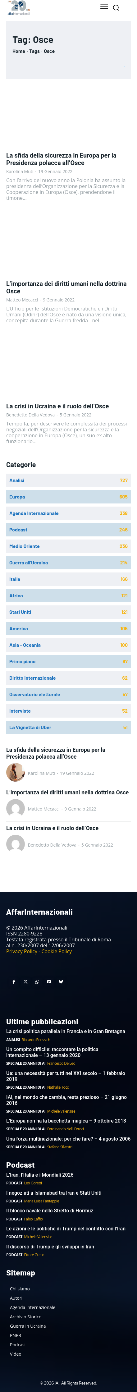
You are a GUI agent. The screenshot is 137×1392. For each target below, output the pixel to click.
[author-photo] (16, 773)
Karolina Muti (19, 171)
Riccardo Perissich (36, 1039)
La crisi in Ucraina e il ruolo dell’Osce (57, 406)
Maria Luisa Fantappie (41, 1201)
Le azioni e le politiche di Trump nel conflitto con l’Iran (66, 1229)
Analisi (13, 1039)
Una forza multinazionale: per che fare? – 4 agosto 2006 (68, 1139)
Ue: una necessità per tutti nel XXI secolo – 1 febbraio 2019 (65, 1076)
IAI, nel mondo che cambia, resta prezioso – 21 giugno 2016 (66, 1100)
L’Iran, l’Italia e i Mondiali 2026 (40, 1175)
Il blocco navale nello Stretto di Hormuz (49, 1211)
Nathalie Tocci (58, 1087)
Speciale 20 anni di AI (25, 1063)
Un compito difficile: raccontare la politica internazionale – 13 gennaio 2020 (52, 1052)
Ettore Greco (34, 1254)
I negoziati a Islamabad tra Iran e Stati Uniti (54, 1193)
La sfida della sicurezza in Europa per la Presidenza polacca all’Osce (61, 159)
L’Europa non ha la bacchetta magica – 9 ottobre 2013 (66, 1121)
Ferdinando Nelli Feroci (65, 1129)
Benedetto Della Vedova (30, 415)
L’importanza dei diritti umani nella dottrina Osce (67, 792)
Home (18, 51)
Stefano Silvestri (59, 1147)
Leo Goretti (33, 1183)
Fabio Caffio (33, 1219)
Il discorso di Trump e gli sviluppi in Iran (50, 1247)
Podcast (14, 1183)
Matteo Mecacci (22, 300)
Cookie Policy (56, 951)
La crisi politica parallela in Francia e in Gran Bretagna (65, 1031)
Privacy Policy (21, 951)
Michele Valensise (61, 1111)
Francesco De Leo (61, 1063)
